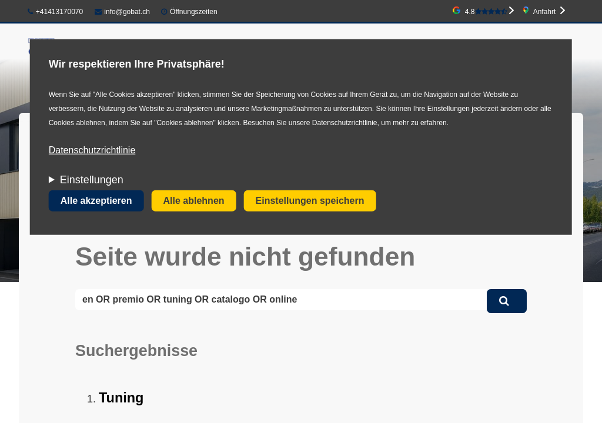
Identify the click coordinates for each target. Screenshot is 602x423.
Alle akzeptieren (96, 201)
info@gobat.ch (122, 12)
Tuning (121, 397)
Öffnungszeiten (194, 12)
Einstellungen (91, 180)
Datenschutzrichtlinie (92, 150)
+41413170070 (55, 12)
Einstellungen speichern (310, 201)
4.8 (486, 12)
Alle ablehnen (194, 201)
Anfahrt (544, 12)
